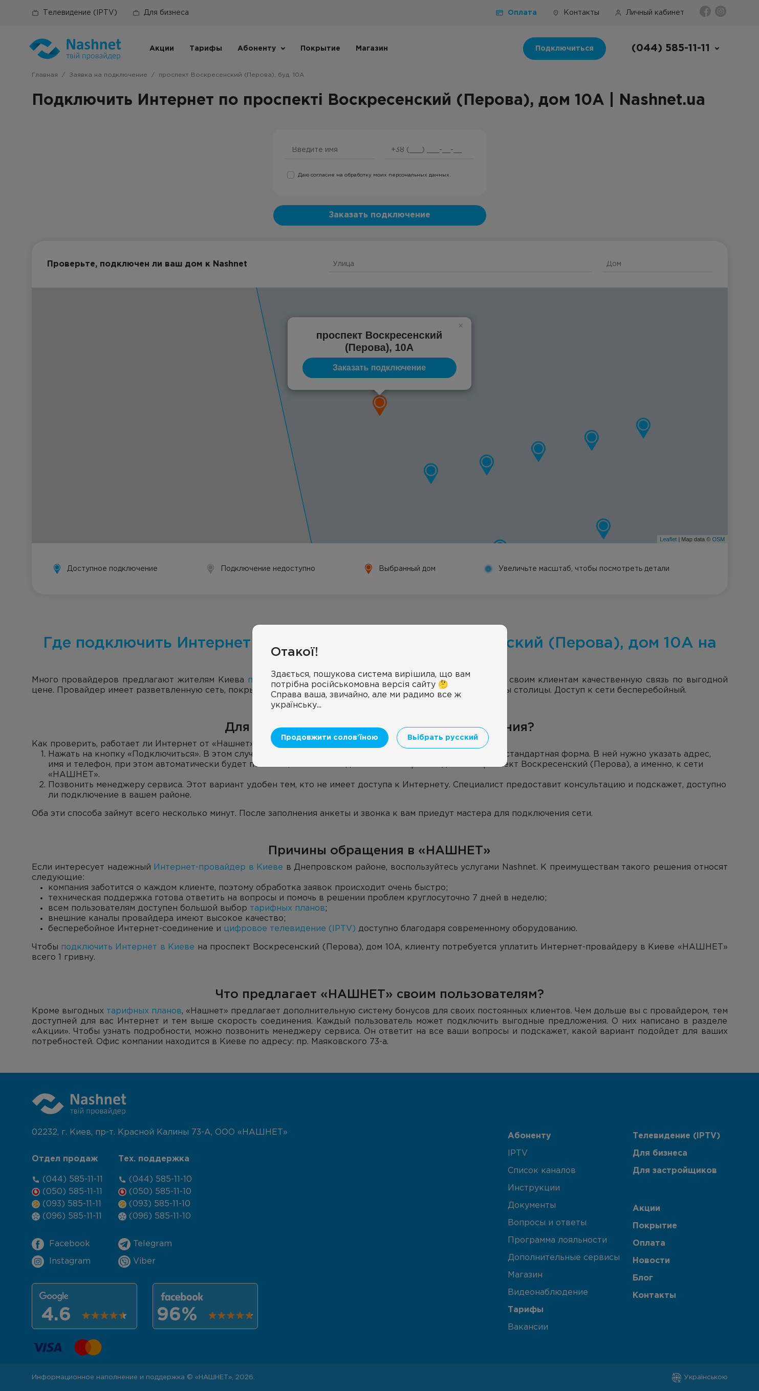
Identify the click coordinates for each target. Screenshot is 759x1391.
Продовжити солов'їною (329, 737)
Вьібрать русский (442, 737)
